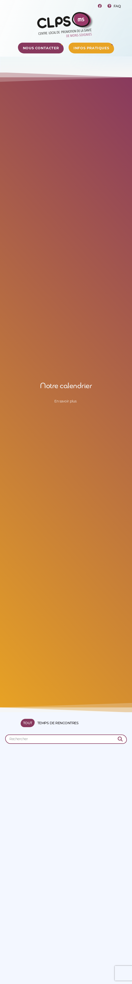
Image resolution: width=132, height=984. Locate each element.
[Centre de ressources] (41, 48)
